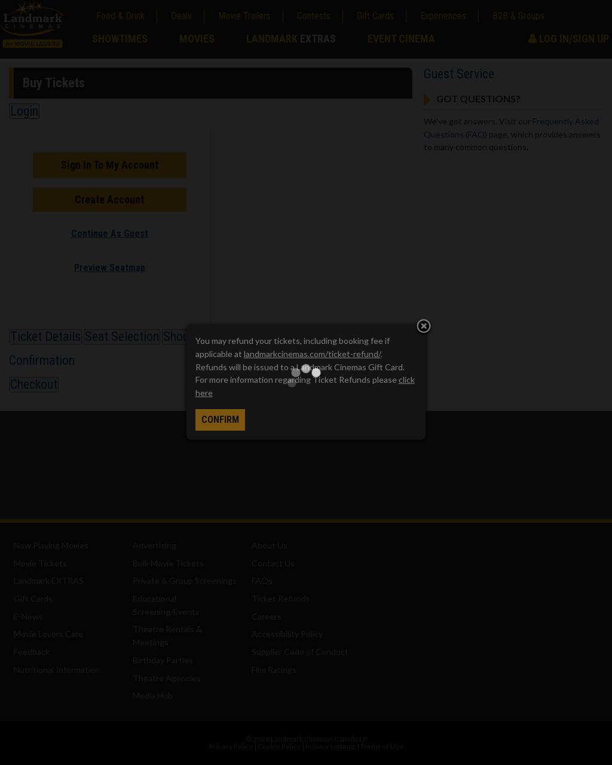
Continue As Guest (109, 233)
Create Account (109, 199)
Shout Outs (191, 336)
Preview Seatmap (109, 267)
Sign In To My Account (109, 165)
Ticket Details (45, 336)
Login (24, 110)
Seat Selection (122, 336)
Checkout (33, 384)
